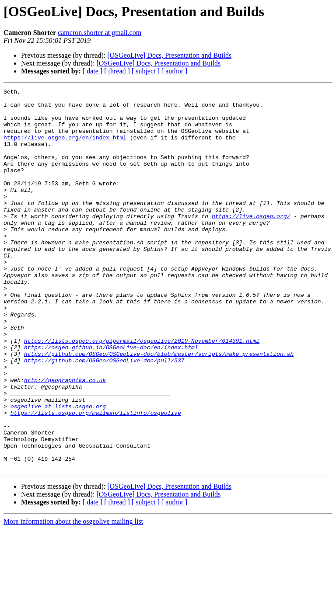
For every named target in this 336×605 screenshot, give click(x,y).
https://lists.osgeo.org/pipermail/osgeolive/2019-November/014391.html (141, 392)
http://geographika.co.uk (65, 439)
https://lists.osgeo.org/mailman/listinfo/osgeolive (95, 478)
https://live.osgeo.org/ (251, 242)
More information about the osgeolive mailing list (73, 597)
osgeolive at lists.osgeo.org (58, 470)
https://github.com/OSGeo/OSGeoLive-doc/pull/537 (104, 415)
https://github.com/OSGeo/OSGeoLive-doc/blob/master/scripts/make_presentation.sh (159, 407)
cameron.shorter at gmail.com (99, 32)
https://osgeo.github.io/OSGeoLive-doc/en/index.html (111, 399)
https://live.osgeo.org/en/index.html (65, 148)
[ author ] (174, 71)
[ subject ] (146, 71)
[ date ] (92, 71)
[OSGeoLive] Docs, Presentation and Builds (169, 55)
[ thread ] (117, 71)
